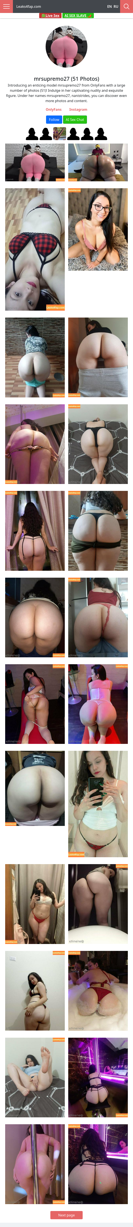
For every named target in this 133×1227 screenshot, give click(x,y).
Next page (66, 1215)
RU (116, 6)
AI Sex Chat (75, 119)
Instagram (78, 109)
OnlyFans (54, 109)
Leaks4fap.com (28, 6)
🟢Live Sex (50, 15)
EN (109, 6)
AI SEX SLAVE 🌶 (78, 15)
